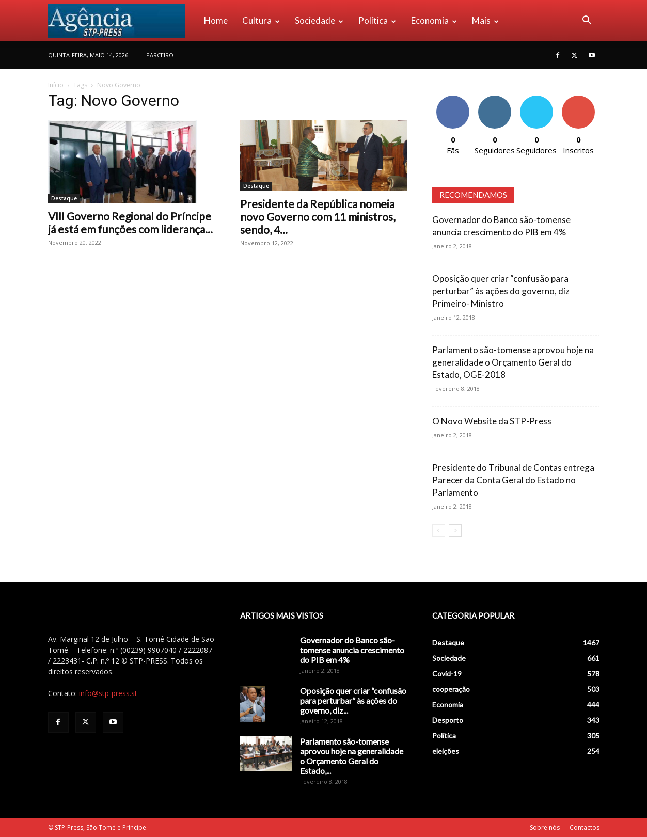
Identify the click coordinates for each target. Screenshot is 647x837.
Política (377, 20)
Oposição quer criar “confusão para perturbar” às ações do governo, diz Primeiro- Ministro (501, 291)
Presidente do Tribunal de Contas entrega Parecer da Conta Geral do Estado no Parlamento (513, 480)
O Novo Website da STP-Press (491, 421)
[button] (587, 21)
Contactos (584, 827)
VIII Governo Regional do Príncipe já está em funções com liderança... (130, 222)
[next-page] (455, 530)
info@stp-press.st (108, 693)
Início (56, 85)
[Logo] (122, 20)
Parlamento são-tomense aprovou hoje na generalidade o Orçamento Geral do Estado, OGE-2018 (513, 362)
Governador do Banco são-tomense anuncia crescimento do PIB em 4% (352, 650)
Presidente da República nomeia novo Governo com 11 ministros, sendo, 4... (317, 216)
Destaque (64, 198)
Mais (485, 20)
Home (216, 20)
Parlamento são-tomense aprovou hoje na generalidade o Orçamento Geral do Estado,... (351, 756)
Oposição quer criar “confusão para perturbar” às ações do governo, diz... (353, 700)
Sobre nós (545, 827)
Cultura (261, 20)
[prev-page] (438, 530)
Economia (434, 20)
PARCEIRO (159, 55)
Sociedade (319, 20)
